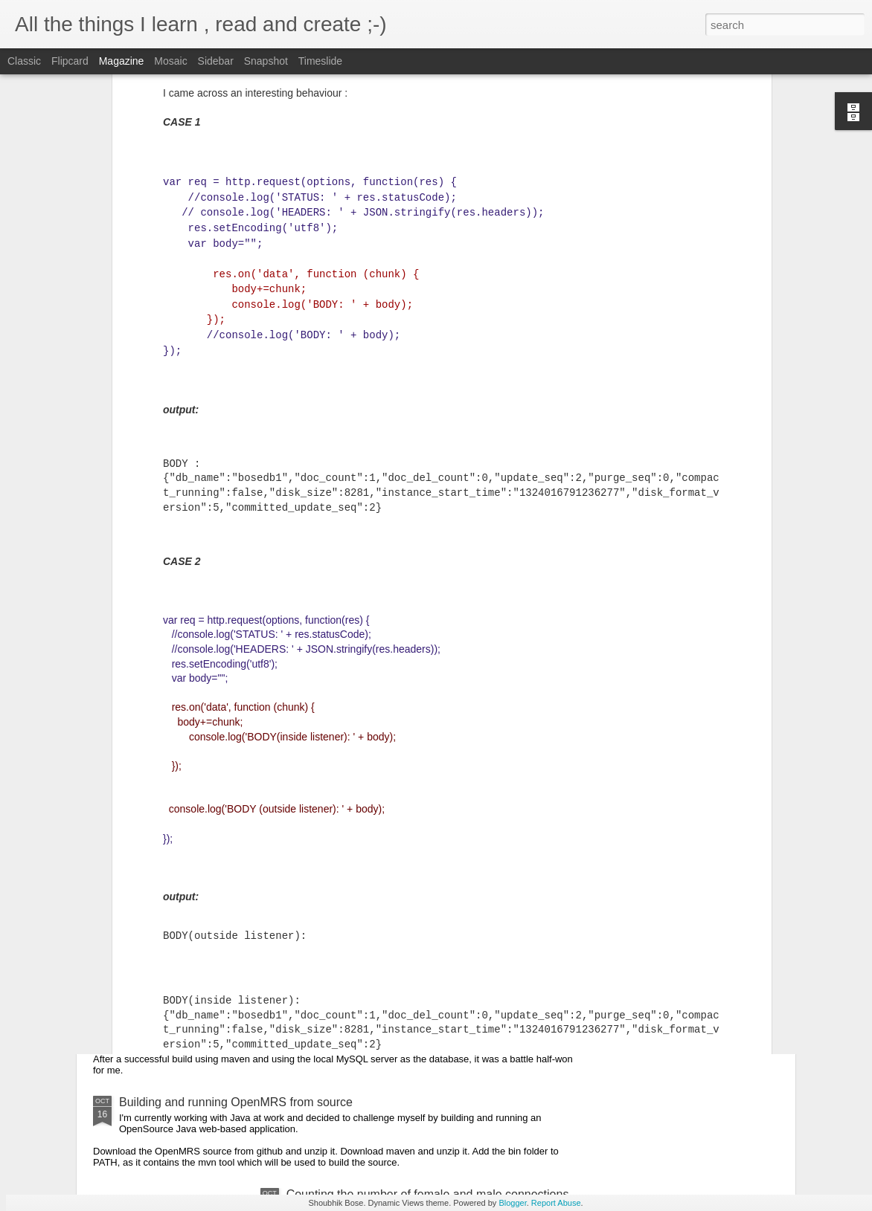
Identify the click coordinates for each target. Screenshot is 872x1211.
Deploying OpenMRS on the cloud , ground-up (241, 954)
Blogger (512, 1202)
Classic (24, 61)
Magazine (121, 61)
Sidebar (216, 61)
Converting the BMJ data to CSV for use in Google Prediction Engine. (302, 714)
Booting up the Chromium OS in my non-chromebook (259, 828)
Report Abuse (556, 1202)
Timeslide (320, 61)
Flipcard (70, 61)
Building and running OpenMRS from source (236, 1102)
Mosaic (170, 61)
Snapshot (266, 61)
